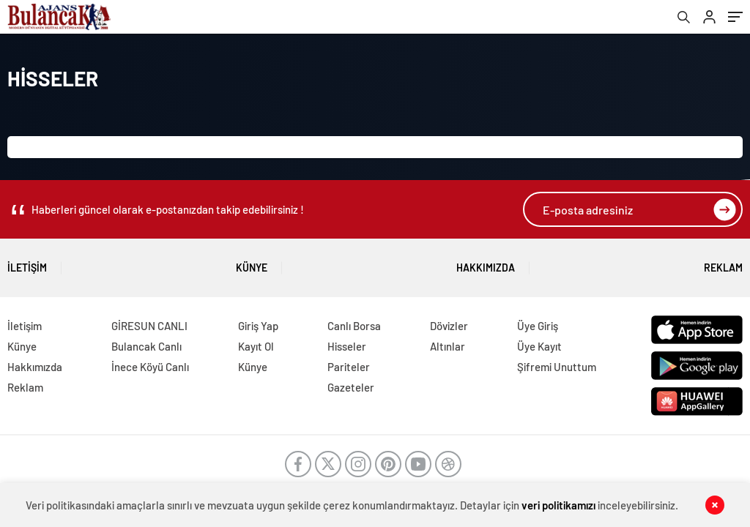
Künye (251, 262)
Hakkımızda (485, 262)
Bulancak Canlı (146, 346)
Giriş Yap (258, 325)
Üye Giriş (537, 325)
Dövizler (449, 325)
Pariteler (348, 366)
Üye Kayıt (539, 346)
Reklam (723, 262)
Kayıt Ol (256, 346)
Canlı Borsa (354, 325)
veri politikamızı (558, 505)
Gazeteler (350, 387)
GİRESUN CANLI (149, 325)
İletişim (27, 262)
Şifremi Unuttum (556, 366)
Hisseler (346, 346)
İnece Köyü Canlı (150, 366)
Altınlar (447, 346)
